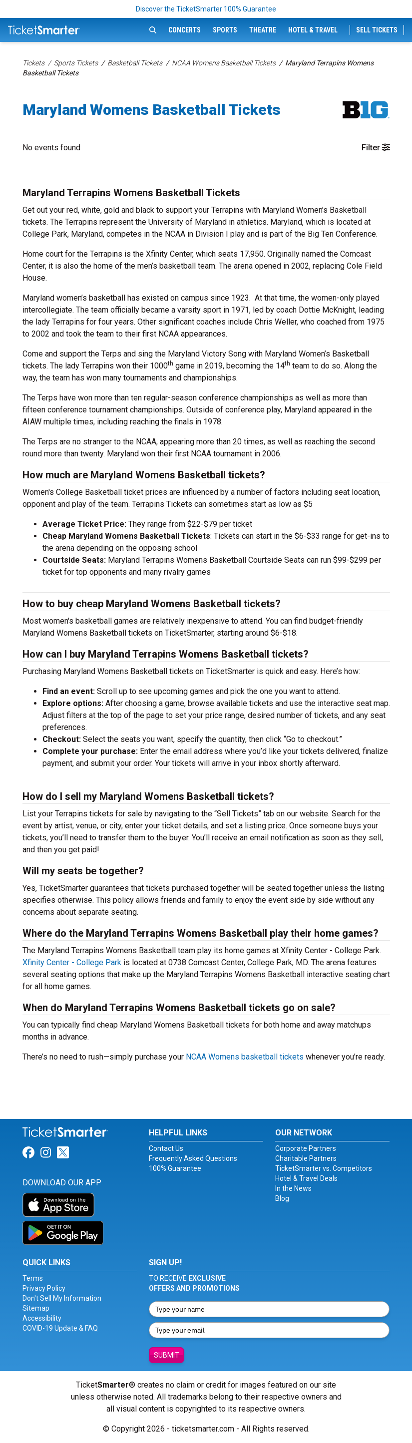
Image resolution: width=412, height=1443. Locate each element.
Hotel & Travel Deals (306, 1178)
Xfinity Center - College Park (71, 962)
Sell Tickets (377, 30)
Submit (166, 1355)
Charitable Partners (306, 1158)
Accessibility (41, 1318)
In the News (293, 1188)
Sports (225, 30)
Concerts (184, 30)
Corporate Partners (305, 1148)
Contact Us (166, 1148)
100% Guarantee (175, 1168)
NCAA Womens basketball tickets (245, 1057)
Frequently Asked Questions (193, 1158)
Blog (282, 1198)
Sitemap (35, 1308)
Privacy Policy (43, 1288)
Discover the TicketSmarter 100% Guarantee (206, 9)
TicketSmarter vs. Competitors (323, 1168)
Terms (32, 1278)
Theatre (262, 30)
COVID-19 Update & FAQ (60, 1328)
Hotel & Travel (313, 30)
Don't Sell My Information (61, 1298)
